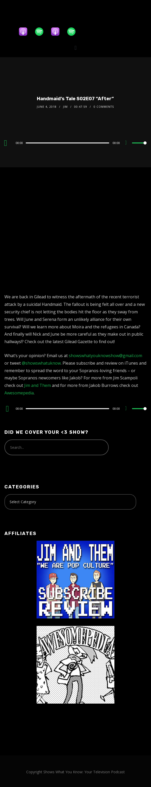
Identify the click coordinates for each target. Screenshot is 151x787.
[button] (75, 48)
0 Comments (104, 107)
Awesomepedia (19, 393)
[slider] (67, 142)
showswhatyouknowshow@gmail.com (105, 355)
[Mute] (128, 143)
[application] (75, 143)
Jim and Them (37, 385)
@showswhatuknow (41, 363)
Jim (65, 107)
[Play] (7, 143)
